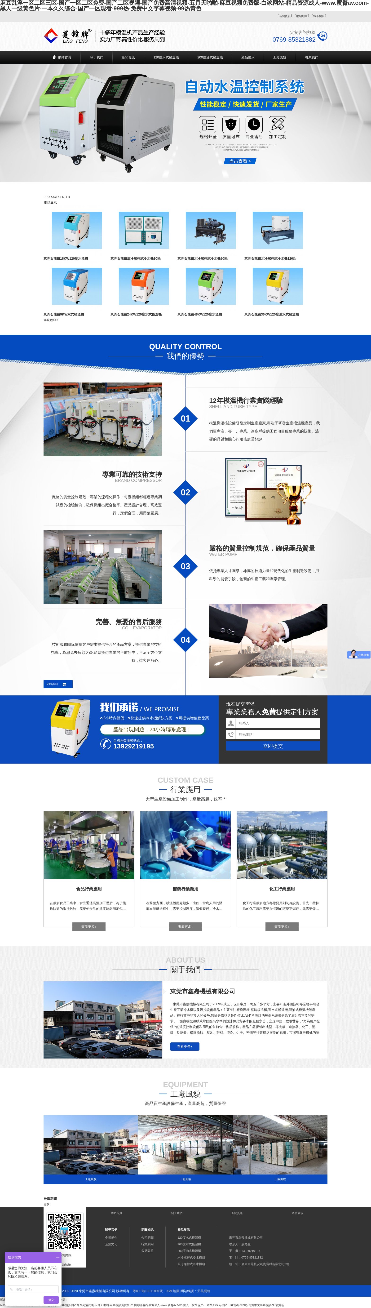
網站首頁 (64, 57)
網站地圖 (302, 16)
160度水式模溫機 (189, 1244)
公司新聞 (147, 1237)
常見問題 (147, 1251)
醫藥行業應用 (185, 889)
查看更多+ (89, 927)
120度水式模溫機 (166, 57)
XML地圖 (173, 1291)
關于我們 (96, 57)
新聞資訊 (285, 16)
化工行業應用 (282, 889)
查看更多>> (51, 320)
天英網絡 (203, 1291)
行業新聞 (147, 1244)
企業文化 (111, 1244)
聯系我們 (311, 57)
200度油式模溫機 (210, 57)
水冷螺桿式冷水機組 (191, 1257)
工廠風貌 (279, 57)
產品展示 (248, 57)
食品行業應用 (89, 889)
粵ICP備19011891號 (148, 1291)
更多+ (47, 1204)
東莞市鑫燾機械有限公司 (202, 991)
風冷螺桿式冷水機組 (191, 1264)
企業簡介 (111, 1237)
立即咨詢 (52, 684)
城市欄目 (319, 16)
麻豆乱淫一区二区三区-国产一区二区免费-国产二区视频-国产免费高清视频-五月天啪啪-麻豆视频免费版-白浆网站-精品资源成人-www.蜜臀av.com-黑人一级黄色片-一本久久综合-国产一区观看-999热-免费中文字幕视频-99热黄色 (142, 1305)
